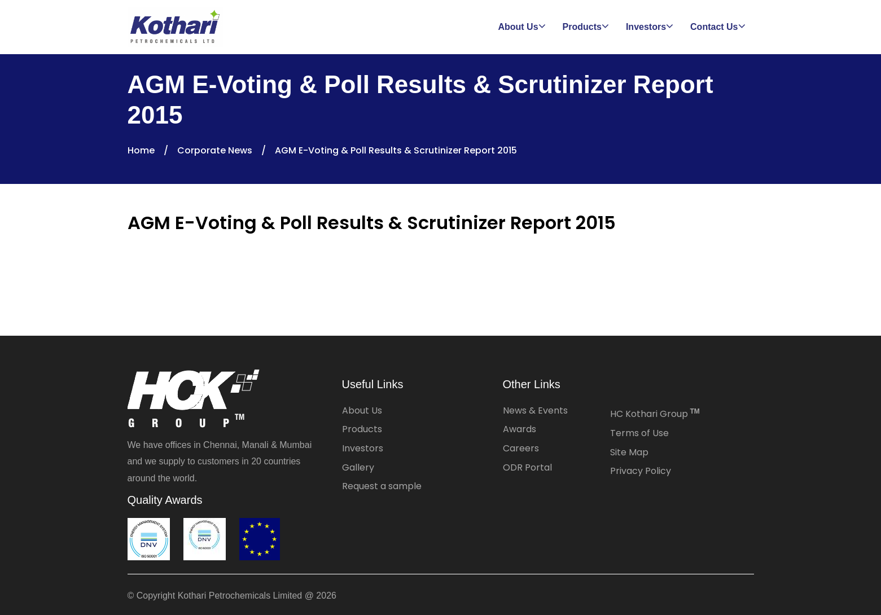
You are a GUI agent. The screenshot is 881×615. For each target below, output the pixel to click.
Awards (519, 429)
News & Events (535, 410)
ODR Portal (527, 467)
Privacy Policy (640, 470)
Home (141, 150)
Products (362, 429)
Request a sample (382, 486)
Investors (362, 448)
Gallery (358, 467)
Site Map (629, 452)
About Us (362, 410)
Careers (521, 448)
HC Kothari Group (655, 413)
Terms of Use (639, 433)
